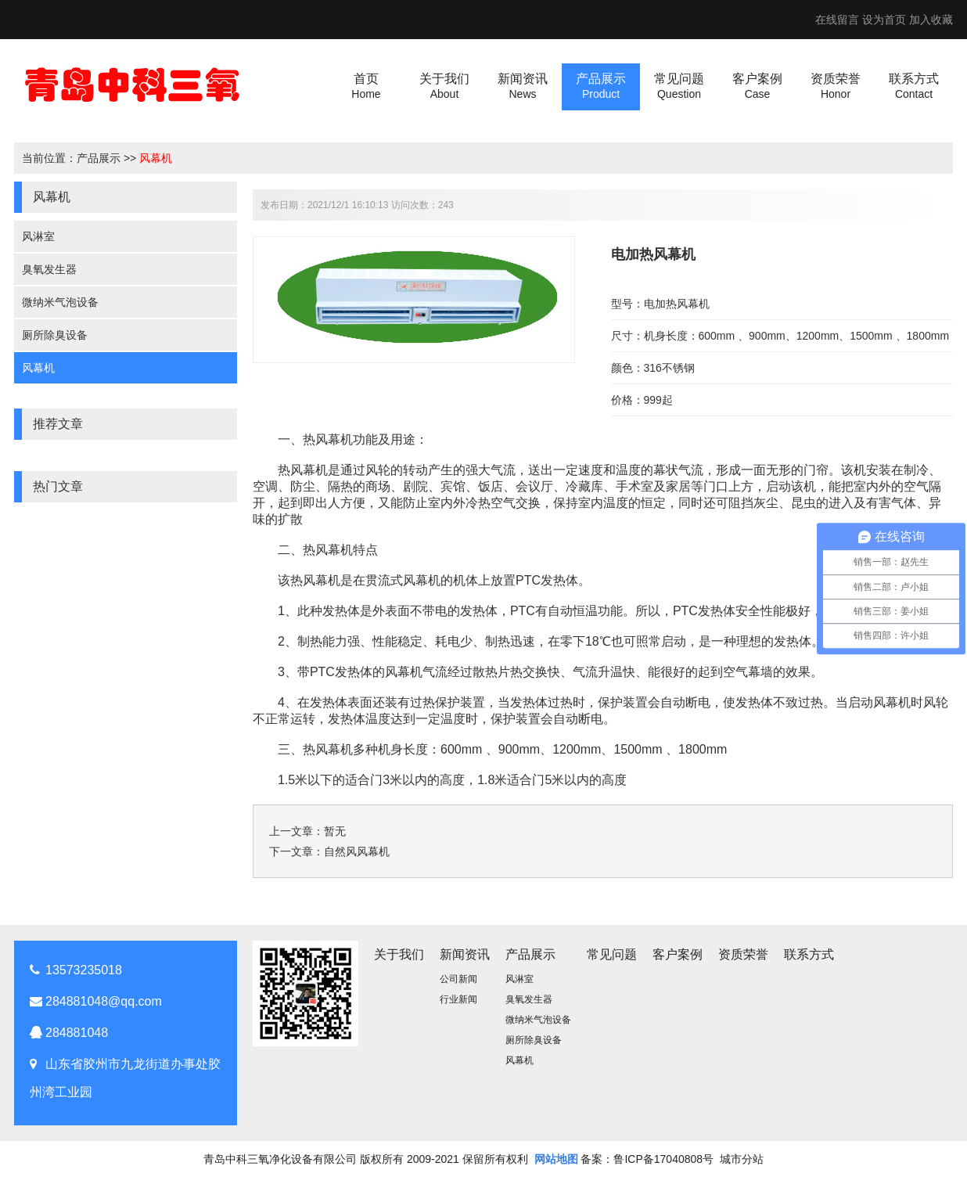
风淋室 (38, 236)
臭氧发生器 (49, 269)
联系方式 (809, 954)
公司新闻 (458, 979)
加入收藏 (931, 19)
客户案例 (677, 954)
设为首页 (884, 19)
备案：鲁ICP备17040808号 (647, 1159)
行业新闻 (458, 999)
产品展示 (98, 158)
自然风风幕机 (357, 851)
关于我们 (399, 954)
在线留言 (837, 19)
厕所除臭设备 (55, 335)
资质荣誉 (743, 954)
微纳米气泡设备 (60, 302)
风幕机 (155, 158)
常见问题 (612, 954)
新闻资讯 (465, 954)
